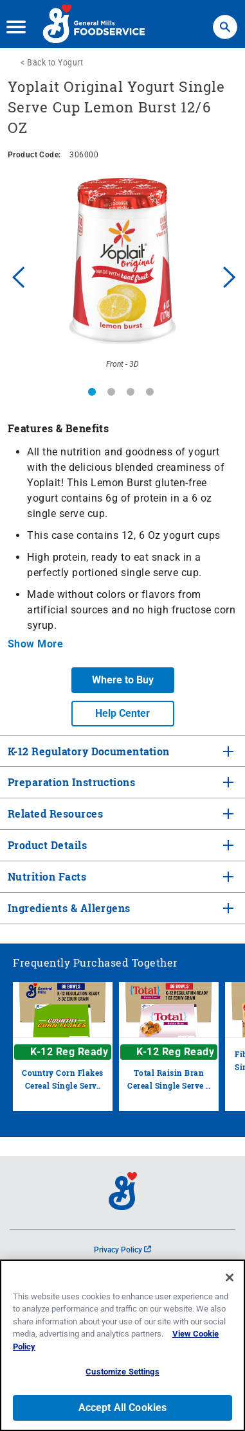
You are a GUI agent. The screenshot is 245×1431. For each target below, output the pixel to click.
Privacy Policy (122, 1249)
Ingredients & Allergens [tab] (68, 908)
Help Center (122, 713)
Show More (35, 644)
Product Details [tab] (47, 845)
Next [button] (229, 275)
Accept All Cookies (122, 1407)
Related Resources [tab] (54, 813)
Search (225, 21)
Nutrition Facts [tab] (45, 876)
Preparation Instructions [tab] (70, 782)
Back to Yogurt (55, 62)
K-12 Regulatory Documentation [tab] (89, 751)
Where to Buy (123, 680)
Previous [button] (15, 275)
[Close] (229, 1277)
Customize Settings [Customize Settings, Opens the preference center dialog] (122, 1371)
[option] (122, 276)
